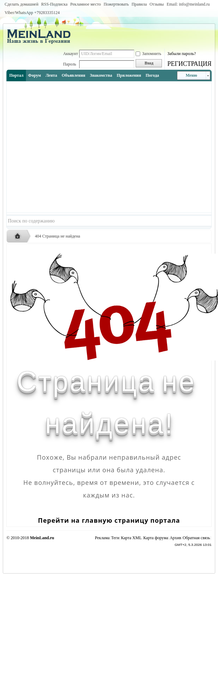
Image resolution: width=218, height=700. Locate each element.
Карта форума (155, 537)
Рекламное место (85, 4)
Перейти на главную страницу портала (109, 520)
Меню (191, 75)
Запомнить (148, 53)
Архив (175, 537)
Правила (139, 4)
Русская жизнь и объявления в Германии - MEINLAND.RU (19, 236)
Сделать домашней (21, 4)
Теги (115, 537)
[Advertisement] (68, 147)
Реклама (102, 537)
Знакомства (101, 75)
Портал (16, 75)
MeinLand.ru (42, 537)
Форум (34, 75)
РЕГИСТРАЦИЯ (189, 63)
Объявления (73, 75)
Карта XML (131, 537)
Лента (51, 75)
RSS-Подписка (54, 4)
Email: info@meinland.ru (188, 4)
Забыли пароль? (181, 53)
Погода (152, 75)
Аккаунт (70, 53)
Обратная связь (196, 537)
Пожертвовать (116, 4)
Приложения (129, 75)
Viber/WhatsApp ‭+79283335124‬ (32, 12)
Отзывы (157, 4)
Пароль (69, 64)
